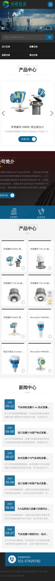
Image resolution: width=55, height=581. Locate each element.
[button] (46, 28)
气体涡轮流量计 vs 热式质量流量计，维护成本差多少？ (34, 416)
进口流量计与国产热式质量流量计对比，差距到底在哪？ (34, 441)
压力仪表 (6, 46)
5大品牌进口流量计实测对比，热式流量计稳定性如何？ (34, 517)
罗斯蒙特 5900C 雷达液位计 (27, 127)
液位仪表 (33, 55)
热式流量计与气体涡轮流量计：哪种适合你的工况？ (34, 467)
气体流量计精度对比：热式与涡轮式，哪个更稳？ (34, 543)
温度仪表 (6, 55)
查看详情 (28, 139)
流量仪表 (33, 46)
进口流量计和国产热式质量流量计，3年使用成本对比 (34, 492)
